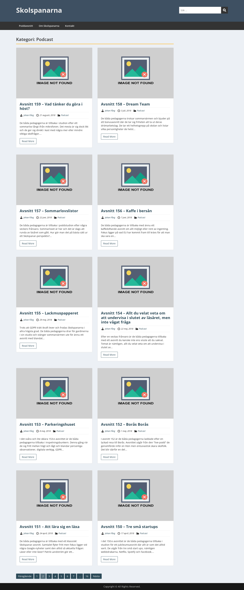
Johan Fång (29, 115)
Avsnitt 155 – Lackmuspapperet (49, 312)
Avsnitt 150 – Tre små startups (129, 526)
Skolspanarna (39, 10)
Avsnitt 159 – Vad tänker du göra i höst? (51, 106)
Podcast (65, 115)
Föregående (25, 576)
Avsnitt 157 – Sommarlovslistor (49, 210)
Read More (28, 141)
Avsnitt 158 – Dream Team (125, 104)
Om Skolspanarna (49, 25)
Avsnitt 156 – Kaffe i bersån (126, 210)
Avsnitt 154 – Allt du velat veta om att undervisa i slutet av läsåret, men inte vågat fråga (135, 317)
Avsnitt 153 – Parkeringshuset (47, 424)
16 (87, 576)
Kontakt (69, 25)
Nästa (96, 576)
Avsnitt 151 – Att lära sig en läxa (49, 526)
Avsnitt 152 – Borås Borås (124, 424)
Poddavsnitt (26, 25)
